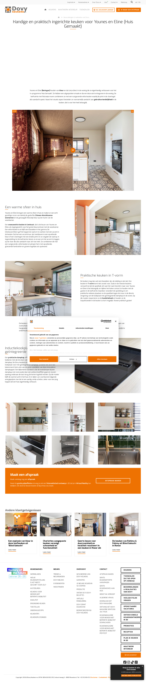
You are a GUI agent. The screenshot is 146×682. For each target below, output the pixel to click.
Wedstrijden (58, 587)
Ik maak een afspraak (128, 9)
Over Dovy (96, 2)
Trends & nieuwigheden (59, 575)
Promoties (129, 626)
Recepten (128, 632)
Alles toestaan (102, 359)
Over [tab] (107, 328)
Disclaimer (94, 677)
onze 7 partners (41, 338)
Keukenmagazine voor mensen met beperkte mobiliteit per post (108, 629)
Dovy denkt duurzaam (81, 605)
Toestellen (35, 607)
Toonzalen (84, 10)
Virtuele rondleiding (81, 600)
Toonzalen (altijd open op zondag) (129, 578)
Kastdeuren (35, 588)
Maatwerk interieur (67, 10)
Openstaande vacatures (130, 607)
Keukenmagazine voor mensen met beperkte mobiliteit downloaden (108, 619)
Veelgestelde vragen (130, 599)
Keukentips (34, 614)
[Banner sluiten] (115, 321)
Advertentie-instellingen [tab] (84, 328)
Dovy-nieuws (58, 580)
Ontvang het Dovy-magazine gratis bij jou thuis (107, 609)
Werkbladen (35, 574)
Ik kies (73, 359)
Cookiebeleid (103, 677)
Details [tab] (61, 328)
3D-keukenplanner (103, 10)
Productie (81, 589)
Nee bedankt (43, 359)
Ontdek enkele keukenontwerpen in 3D (132, 617)
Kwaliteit (34, 600)
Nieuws (56, 569)
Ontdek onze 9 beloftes (131, 675)
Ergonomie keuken (37, 603)
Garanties (81, 580)
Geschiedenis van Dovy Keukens (83, 575)
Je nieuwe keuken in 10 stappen (84, 584)
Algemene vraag (106, 598)
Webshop (124, 2)
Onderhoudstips (37, 610)
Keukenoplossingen (38, 617)
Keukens (52, 10)
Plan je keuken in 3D (131, 639)
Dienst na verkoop (107, 594)
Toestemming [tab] (39, 328)
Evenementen (58, 583)
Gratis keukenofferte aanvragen (106, 580)
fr (140, 2)
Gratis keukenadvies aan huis (107, 588)
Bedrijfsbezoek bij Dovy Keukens (84, 611)
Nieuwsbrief (131, 655)
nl (136, 2)
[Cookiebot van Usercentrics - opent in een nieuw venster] (102, 321)
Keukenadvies (83, 2)
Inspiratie (71, 2)
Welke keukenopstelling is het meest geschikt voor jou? (38, 581)
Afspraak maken (123, 481)
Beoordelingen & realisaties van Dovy (76, 17)
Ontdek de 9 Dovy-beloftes (84, 594)
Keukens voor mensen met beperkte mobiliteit (38, 594)
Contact (114, 2)
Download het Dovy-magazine (106, 602)
